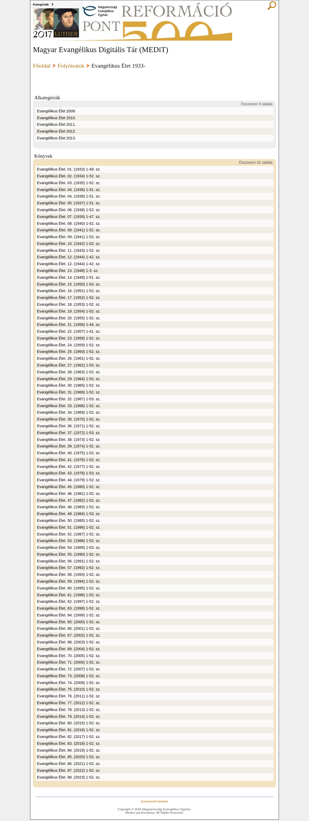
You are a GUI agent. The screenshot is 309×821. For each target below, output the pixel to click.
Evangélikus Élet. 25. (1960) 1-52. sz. (69, 351)
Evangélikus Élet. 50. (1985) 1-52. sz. (69, 520)
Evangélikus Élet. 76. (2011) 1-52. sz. (69, 696)
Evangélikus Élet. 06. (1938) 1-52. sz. (69, 210)
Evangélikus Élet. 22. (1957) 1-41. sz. (69, 331)
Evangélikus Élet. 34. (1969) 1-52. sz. (69, 412)
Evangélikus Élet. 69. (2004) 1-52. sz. (69, 649)
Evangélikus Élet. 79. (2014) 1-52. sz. (69, 716)
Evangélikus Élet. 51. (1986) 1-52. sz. (69, 527)
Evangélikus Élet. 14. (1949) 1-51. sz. (69, 277)
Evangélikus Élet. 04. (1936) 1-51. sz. (69, 190)
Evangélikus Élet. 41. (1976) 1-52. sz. (69, 460)
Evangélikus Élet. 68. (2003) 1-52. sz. (69, 642)
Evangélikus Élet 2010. (56, 118)
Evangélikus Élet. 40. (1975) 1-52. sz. (69, 453)
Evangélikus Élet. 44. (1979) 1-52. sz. (69, 480)
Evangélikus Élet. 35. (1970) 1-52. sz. (69, 419)
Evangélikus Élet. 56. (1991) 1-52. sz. (69, 561)
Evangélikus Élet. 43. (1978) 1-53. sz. (69, 473)
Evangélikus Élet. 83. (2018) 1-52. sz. (69, 743)
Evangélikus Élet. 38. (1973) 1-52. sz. (69, 439)
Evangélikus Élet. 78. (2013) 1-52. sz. (69, 710)
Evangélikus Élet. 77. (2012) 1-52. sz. (69, 703)
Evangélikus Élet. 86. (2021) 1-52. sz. (69, 764)
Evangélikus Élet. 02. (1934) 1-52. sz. (69, 176)
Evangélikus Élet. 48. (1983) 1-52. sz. (69, 507)
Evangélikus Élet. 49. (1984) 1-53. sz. (69, 514)
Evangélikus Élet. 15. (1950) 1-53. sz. (69, 284)
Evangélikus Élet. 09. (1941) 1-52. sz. (69, 230)
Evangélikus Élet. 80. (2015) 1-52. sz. (69, 723)
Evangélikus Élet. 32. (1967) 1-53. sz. (69, 399)
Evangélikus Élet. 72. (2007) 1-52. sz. (69, 669)
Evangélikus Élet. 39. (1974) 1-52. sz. (69, 446)
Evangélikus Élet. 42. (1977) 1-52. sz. (69, 466)
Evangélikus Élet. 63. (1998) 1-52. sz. (69, 608)
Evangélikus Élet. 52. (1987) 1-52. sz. (69, 534)
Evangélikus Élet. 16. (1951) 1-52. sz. (69, 291)
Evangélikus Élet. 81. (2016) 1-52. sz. (69, 730)
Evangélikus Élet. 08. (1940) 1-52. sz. (69, 223)
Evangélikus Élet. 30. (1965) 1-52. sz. (69, 385)
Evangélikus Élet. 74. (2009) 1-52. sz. (69, 683)
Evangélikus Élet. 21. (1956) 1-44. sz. (69, 324)
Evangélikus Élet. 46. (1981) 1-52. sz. (69, 493)
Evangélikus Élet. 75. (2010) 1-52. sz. (69, 689)
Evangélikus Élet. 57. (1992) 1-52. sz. (69, 568)
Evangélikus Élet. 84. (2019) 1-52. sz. (69, 750)
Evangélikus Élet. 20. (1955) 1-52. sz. (69, 318)
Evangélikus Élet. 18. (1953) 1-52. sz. (69, 304)
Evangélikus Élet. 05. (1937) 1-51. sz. (69, 203)
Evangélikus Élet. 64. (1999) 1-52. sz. (69, 615)
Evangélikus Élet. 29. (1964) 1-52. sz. (69, 379)
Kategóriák (41, 4)
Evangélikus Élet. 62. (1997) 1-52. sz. (69, 601)
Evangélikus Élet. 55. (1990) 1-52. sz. (69, 554)
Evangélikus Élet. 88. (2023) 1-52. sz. (69, 777)
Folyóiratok (71, 65)
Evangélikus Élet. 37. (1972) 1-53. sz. (69, 433)
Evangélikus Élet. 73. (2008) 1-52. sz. (69, 676)
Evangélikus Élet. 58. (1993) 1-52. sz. (69, 574)
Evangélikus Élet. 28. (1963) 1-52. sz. (69, 372)
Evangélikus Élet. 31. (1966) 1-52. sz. (69, 392)
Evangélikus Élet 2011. (56, 124)
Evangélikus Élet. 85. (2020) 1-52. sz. (69, 757)
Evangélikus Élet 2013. (56, 138)
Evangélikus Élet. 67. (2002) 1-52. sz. (69, 635)
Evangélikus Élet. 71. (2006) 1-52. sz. (69, 662)
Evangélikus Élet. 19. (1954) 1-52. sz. (69, 311)
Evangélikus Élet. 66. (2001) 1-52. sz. (69, 628)
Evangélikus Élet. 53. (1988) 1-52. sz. (69, 541)
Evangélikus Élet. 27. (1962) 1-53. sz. (69, 365)
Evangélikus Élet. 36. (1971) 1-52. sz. (69, 426)
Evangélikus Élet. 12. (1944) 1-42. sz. (69, 257)
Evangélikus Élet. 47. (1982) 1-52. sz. (69, 500)
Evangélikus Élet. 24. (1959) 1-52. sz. (69, 345)
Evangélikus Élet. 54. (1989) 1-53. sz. (69, 547)
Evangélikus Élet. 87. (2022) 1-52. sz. (69, 770)
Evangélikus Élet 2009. (56, 111)
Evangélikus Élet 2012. (56, 131)
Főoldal (41, 65)
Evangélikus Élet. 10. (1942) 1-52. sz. (69, 244)
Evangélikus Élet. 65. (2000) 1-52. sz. (69, 622)
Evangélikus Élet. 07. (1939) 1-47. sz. (69, 217)
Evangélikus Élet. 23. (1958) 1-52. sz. (69, 338)
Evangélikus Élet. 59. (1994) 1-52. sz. (69, 581)
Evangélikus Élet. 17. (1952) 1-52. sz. (69, 297)
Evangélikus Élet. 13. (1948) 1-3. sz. (67, 271)
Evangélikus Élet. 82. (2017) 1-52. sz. (69, 737)
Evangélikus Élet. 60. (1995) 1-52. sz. (69, 588)
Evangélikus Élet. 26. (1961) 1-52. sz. (69, 358)
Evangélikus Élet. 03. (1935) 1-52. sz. (69, 183)
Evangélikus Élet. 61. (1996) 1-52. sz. (69, 595)
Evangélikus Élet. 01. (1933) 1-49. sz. (69, 169)
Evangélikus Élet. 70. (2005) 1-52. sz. (69, 656)
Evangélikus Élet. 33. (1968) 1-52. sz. (69, 406)
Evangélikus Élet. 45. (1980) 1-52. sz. (69, 487)
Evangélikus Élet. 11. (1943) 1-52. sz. (69, 250)
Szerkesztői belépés (154, 801)
